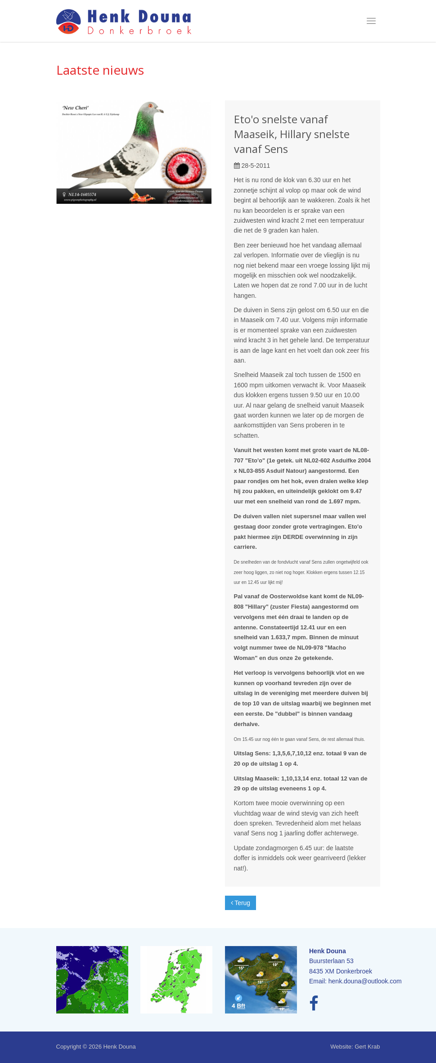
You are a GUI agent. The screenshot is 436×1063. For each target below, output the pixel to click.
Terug (241, 902)
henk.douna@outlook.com (365, 981)
